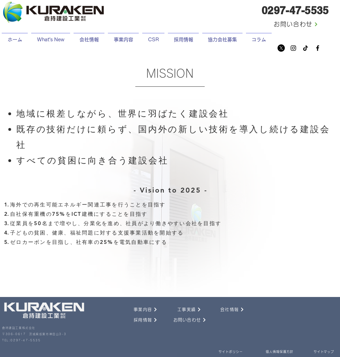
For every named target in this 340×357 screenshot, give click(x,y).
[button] (183, 36)
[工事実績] (181, 309)
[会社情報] (224, 309)
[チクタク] (305, 48)
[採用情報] (138, 320)
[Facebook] (317, 48)
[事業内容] (138, 309)
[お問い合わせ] (296, 24)
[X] (281, 48)
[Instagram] (293, 48)
